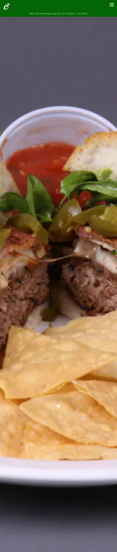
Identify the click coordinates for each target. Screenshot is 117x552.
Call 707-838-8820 (58, 548)
